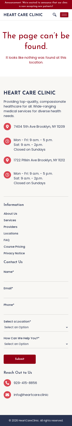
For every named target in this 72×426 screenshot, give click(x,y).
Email (36, 291)
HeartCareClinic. (29, 420)
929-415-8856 (25, 383)
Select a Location (36, 326)
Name (36, 274)
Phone (36, 307)
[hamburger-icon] (64, 14)
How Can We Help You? (36, 342)
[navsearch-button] (54, 14)
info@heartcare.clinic (31, 394)
